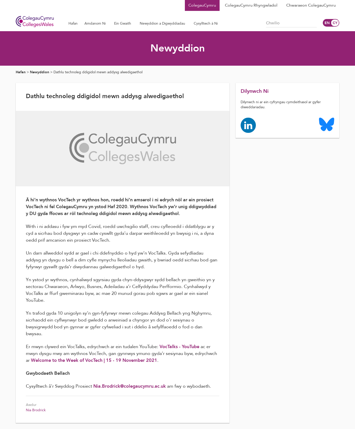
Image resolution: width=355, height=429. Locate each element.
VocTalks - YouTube (179, 347)
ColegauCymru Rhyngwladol (251, 5)
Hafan (21, 72)
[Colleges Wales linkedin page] (248, 124)
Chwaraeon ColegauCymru (311, 5)
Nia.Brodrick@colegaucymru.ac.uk (129, 386)
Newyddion (39, 72)
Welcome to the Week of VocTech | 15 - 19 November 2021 (94, 360)
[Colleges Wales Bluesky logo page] (326, 124)
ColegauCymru (202, 5)
